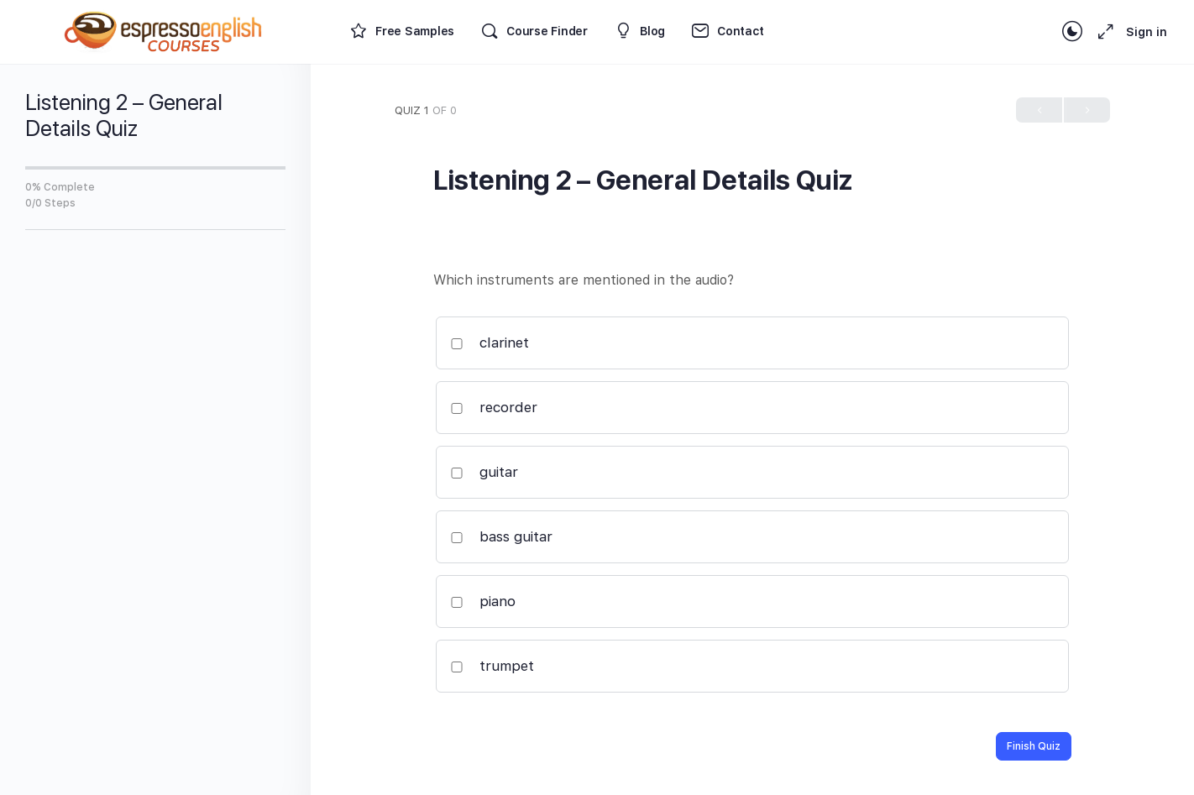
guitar (484, 471)
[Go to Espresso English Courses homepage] (164, 30)
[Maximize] (1102, 32)
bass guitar (501, 536)
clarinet (490, 342)
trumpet (492, 665)
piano (483, 601)
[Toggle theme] (1072, 32)
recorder (494, 407)
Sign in (1146, 32)
